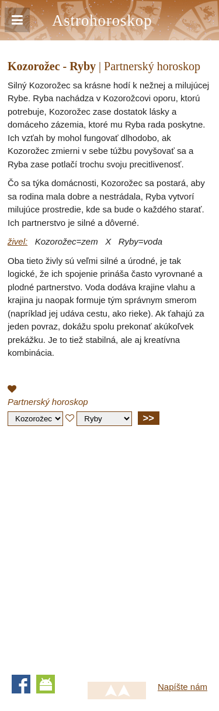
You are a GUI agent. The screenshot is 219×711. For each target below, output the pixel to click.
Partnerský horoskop (48, 402)
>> (148, 418)
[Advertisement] (109, 547)
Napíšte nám (182, 687)
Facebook (21, 684)
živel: (17, 241)
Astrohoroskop (102, 20)
